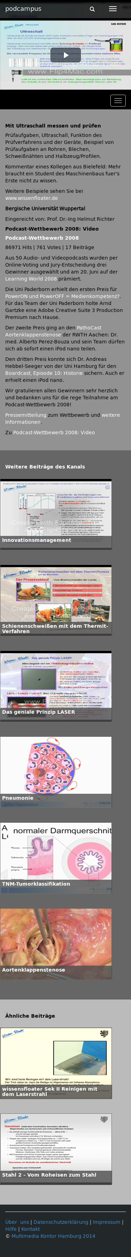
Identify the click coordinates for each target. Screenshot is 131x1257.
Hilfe (11, 1229)
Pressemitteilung (25, 415)
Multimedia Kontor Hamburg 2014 (53, 1236)
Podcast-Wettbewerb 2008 (42, 238)
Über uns (17, 1222)
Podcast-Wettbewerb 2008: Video (54, 433)
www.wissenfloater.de (31, 198)
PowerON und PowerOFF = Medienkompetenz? (62, 296)
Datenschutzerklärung (61, 1222)
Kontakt (30, 1229)
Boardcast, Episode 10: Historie (44, 373)
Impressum (107, 1222)
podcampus (23, 9)
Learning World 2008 (31, 279)
